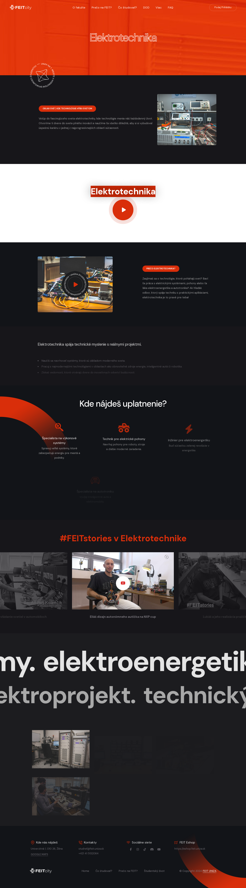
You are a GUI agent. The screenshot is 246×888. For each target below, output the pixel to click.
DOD (146, 7)
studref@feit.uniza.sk (97, 848)
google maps (45, 854)
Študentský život (154, 871)
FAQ (170, 7)
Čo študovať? (127, 7)
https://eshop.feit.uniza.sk (196, 848)
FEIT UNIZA (209, 871)
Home (85, 871)
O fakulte (79, 7)
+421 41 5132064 (95, 853)
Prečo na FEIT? (102, 7)
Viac (159, 7)
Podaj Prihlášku (223, 7)
